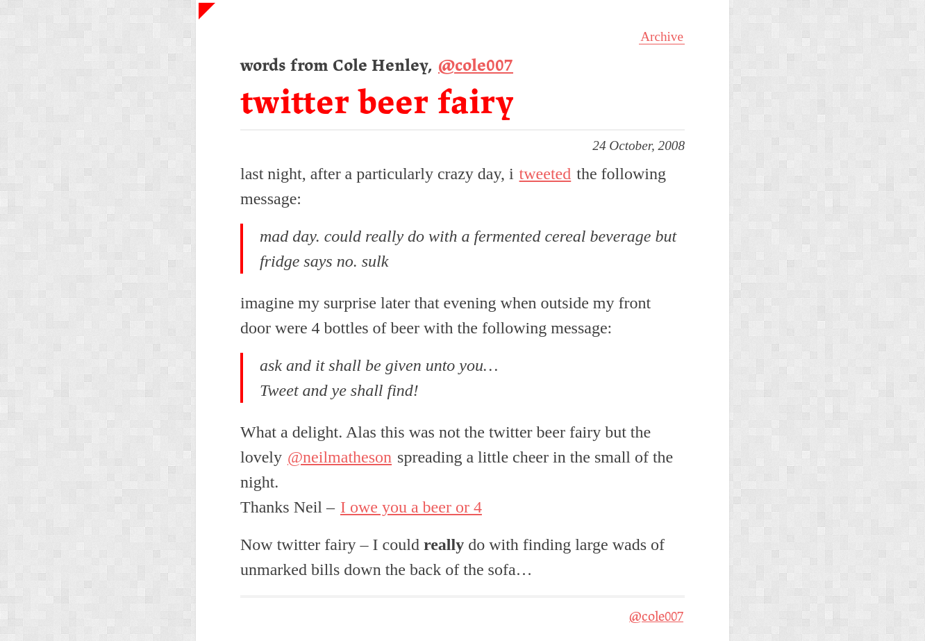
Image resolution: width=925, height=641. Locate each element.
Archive (661, 36)
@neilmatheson (340, 457)
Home (214, 18)
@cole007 (475, 66)
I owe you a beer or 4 (411, 507)
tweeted (545, 174)
